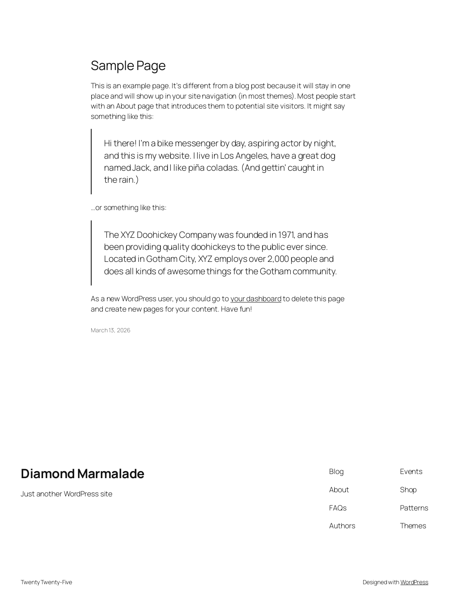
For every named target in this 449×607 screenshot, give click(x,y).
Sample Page (128, 65)
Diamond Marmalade (83, 473)
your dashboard (256, 298)
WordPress (414, 582)
